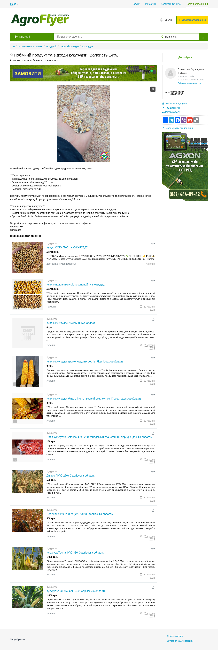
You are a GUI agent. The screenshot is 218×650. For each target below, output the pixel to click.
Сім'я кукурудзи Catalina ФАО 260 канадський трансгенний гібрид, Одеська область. (99, 437)
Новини (136, 4)
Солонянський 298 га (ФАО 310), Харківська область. (80, 514)
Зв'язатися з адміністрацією (180, 641)
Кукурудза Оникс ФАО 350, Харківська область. (76, 591)
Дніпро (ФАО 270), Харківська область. (70, 475)
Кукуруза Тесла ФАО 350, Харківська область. (75, 552)
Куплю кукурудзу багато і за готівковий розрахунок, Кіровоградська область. (94, 398)
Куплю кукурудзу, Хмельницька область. (71, 322)
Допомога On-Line (171, 4)
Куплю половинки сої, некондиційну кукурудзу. (75, 284)
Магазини (150, 4)
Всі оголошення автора (189, 83)
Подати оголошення (197, 4)
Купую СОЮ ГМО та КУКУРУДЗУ (67, 247)
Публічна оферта (175, 636)
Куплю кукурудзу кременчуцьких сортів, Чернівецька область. (85, 361)
